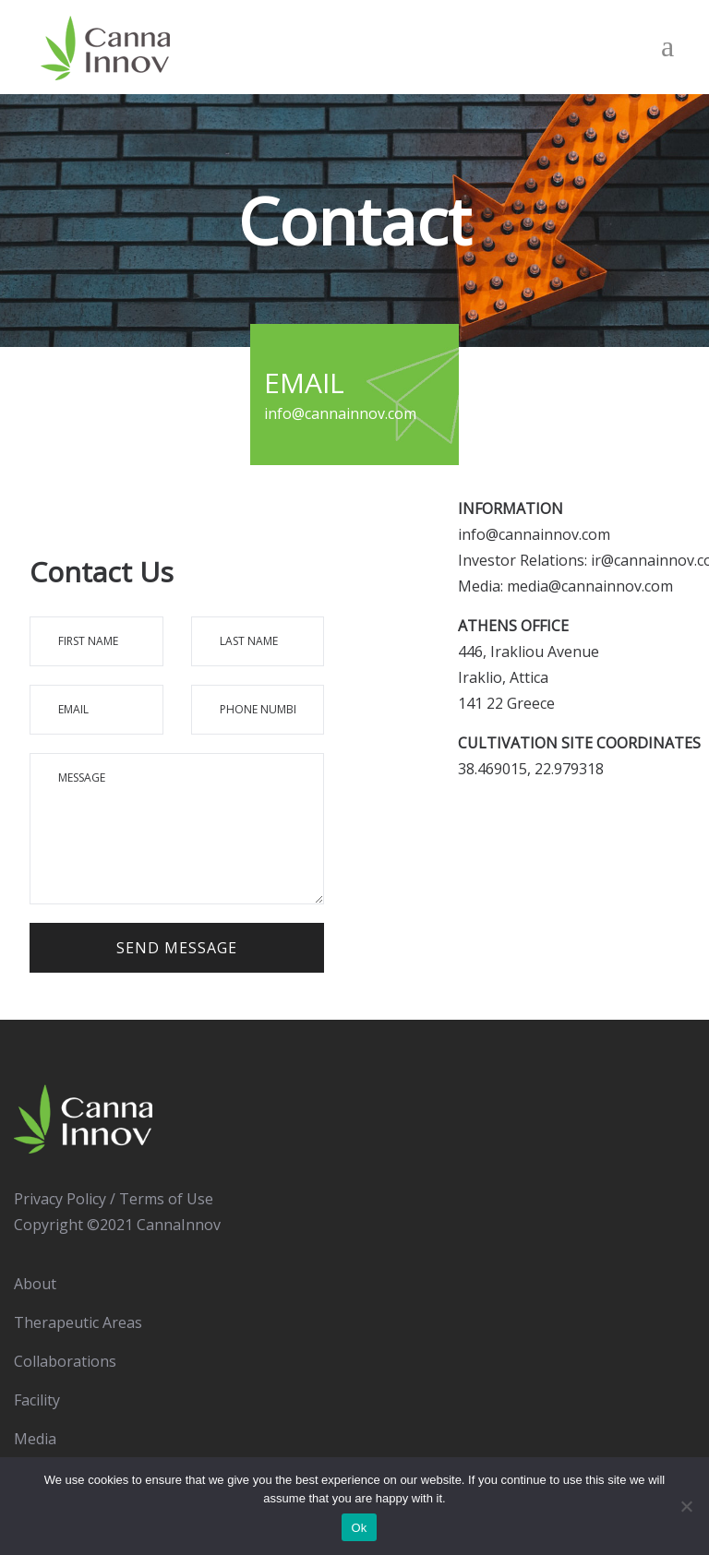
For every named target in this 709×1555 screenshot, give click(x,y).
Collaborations (65, 1361)
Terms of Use (166, 1199)
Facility (37, 1400)
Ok (359, 1528)
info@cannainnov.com (534, 534)
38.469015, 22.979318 (531, 769)
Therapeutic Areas (78, 1322)
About (35, 1284)
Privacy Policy (60, 1199)
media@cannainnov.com (590, 586)
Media (35, 1439)
